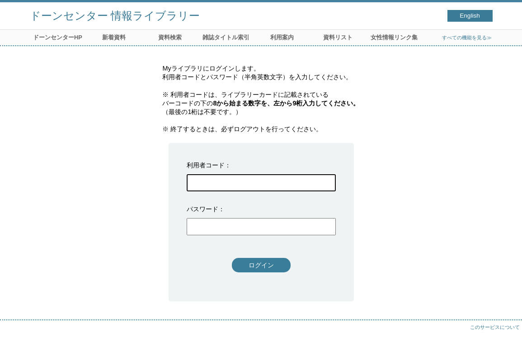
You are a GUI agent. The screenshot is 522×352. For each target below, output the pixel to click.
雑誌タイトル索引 (225, 37)
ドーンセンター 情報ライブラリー (115, 16)
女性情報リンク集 (394, 37)
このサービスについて (495, 327)
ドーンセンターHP (57, 37)
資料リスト (338, 37)
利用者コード (206, 165)
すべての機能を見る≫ (467, 37)
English (470, 15)
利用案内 (282, 37)
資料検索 (170, 37)
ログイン (261, 265)
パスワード (202, 209)
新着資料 (114, 37)
